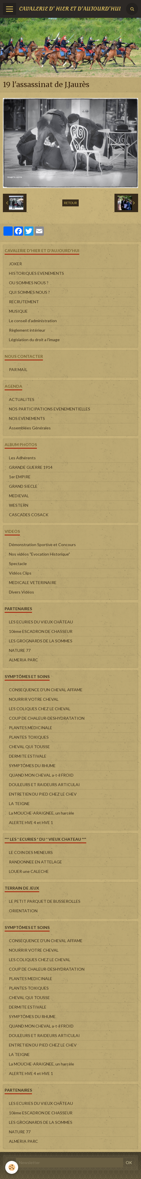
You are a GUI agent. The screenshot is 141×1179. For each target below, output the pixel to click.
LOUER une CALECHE (29, 871)
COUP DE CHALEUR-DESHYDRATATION (46, 718)
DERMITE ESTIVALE (27, 756)
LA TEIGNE (19, 803)
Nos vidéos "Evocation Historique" (39, 554)
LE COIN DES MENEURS (31, 852)
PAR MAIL (18, 369)
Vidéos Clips (20, 573)
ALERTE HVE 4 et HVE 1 (31, 822)
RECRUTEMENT (24, 301)
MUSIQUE (18, 311)
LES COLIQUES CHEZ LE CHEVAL (39, 708)
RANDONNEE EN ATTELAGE (35, 861)
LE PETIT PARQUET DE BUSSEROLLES (44, 901)
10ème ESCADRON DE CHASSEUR (40, 631)
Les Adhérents (22, 457)
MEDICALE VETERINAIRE (33, 582)
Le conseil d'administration (33, 320)
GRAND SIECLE (23, 486)
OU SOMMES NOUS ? (28, 282)
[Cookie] (11, 1167)
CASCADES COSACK (28, 514)
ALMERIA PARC (23, 659)
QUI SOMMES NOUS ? (29, 292)
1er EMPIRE (20, 476)
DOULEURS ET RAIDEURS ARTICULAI (44, 784)
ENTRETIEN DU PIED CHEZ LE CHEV (43, 794)
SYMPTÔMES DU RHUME (32, 765)
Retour (70, 203)
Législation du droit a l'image (34, 339)
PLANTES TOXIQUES (29, 737)
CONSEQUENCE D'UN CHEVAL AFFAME (45, 689)
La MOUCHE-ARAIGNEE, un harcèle (41, 813)
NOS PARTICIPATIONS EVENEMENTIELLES (49, 408)
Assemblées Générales (30, 427)
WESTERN (18, 505)
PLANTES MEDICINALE (30, 727)
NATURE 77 (20, 650)
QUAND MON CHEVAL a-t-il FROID (41, 775)
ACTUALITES (21, 399)
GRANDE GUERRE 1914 (30, 467)
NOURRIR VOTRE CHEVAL (34, 699)
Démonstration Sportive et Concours (42, 544)
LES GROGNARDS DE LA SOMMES (40, 640)
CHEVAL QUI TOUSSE (29, 746)
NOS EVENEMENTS (27, 418)
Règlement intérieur (27, 330)
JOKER (15, 263)
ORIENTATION (23, 910)
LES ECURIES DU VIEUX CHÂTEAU (41, 621)
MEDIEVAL (19, 495)
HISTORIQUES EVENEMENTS (36, 273)
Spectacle (18, 563)
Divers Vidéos (21, 592)
